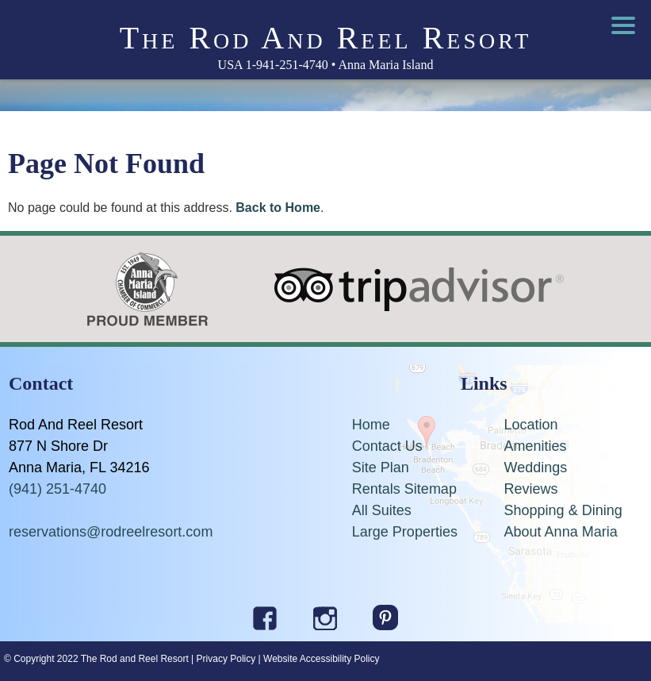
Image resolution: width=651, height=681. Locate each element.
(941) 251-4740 (57, 489)
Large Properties (405, 532)
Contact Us (387, 446)
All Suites (382, 510)
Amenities (535, 446)
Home (371, 425)
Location (531, 425)
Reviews (531, 489)
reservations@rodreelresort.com (111, 532)
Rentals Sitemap (404, 489)
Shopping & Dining (563, 510)
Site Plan (380, 467)
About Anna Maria (561, 532)
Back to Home (278, 207)
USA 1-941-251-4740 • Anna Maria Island (326, 64)
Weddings (536, 467)
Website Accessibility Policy (321, 658)
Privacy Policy (226, 658)
